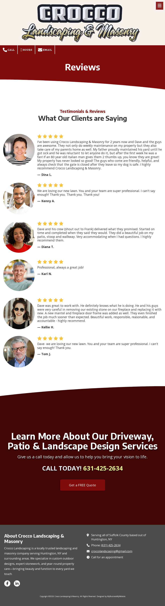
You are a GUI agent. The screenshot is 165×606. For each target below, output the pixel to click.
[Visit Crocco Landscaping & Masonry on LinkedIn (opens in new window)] (17, 583)
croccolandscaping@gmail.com (111, 551)
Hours (26, 50)
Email (45, 50)
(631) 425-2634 (110, 545)
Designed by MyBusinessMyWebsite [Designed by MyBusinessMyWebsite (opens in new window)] (111, 596)
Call (9, 50)
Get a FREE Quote (83, 484)
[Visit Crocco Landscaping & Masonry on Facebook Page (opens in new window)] (7, 583)
